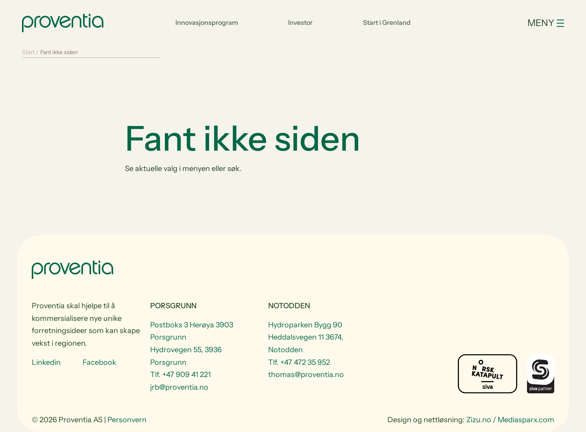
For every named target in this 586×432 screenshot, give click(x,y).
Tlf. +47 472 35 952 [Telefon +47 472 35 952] (299, 362)
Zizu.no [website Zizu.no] (478, 419)
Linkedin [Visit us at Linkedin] (46, 362)
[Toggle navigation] (523, 23)
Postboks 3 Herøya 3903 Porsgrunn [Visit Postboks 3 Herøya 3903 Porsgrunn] (191, 331)
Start (28, 52)
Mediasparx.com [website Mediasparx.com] (526, 419)
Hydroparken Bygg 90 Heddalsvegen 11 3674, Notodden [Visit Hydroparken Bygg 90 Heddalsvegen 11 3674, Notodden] (305, 337)
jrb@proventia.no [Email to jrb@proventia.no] (179, 387)
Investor (300, 22)
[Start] (62, 22)
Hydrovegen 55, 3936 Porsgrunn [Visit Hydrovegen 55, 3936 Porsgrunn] (186, 356)
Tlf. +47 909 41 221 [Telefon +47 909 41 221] (180, 374)
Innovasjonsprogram (206, 22)
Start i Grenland (387, 22)
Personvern (126, 419)
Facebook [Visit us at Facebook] (99, 362)
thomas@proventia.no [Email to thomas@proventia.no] (306, 374)
